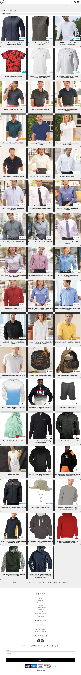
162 (40, 582)
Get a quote (40, 603)
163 (44, 582)
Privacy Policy (40, 629)
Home (40, 598)
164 (47, 582)
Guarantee (41, 627)
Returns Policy (40, 625)
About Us (40, 612)
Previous (14, 582)
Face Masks (40, 616)
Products (40, 601)
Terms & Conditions (40, 631)
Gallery (40, 605)
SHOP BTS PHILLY (40, 614)
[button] (75, 2)
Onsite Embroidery (40, 607)
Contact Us (40, 609)
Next (51, 582)
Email (7, 650)
